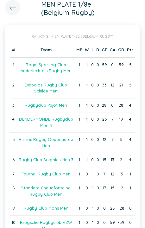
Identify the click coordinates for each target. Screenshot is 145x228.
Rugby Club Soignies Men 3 (46, 159)
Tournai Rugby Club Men (46, 173)
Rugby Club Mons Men (46, 208)
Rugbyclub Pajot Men (46, 105)
